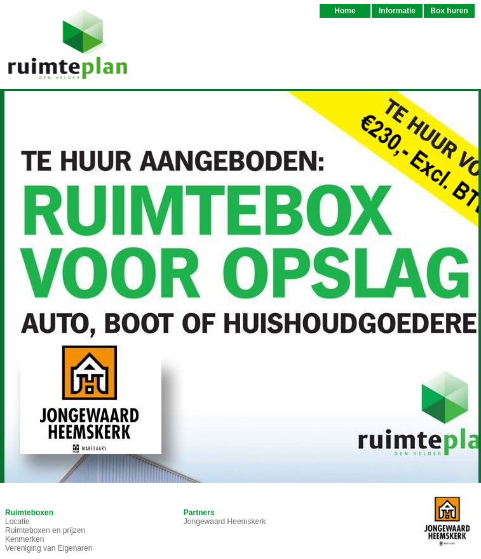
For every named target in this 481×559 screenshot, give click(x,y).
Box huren (449, 10)
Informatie (397, 10)
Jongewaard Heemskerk (225, 521)
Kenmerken (24, 539)
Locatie (17, 521)
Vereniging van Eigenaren (48, 548)
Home (344, 10)
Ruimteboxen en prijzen (45, 530)
